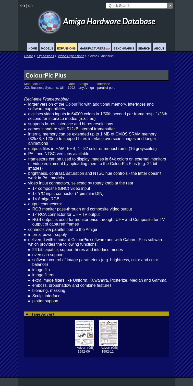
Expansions (66, 48)
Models (47, 48)
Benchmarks (124, 48)
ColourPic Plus (46, 75)
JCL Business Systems (41, 88)
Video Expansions (71, 56)
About (159, 48)
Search (144, 48)
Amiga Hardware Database (96, 21)
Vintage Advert (40, 314)
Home (32, 48)
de (30, 5)
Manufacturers (95, 48)
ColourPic (74, 104)
